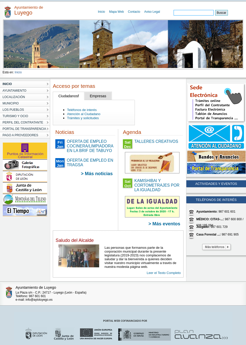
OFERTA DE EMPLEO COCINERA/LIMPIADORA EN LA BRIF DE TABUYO (90, 146)
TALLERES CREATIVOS (156, 141)
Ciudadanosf (68, 96)
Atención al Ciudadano (83, 114)
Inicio (101, 11)
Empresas (98, 96)
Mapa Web (116, 11)
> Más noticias (97, 173)
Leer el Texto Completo (164, 273)
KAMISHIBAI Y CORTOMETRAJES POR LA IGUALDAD (156, 185)
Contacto (134, 11)
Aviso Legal (152, 11)
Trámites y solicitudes (83, 118)
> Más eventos (164, 223)
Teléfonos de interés (82, 110)
